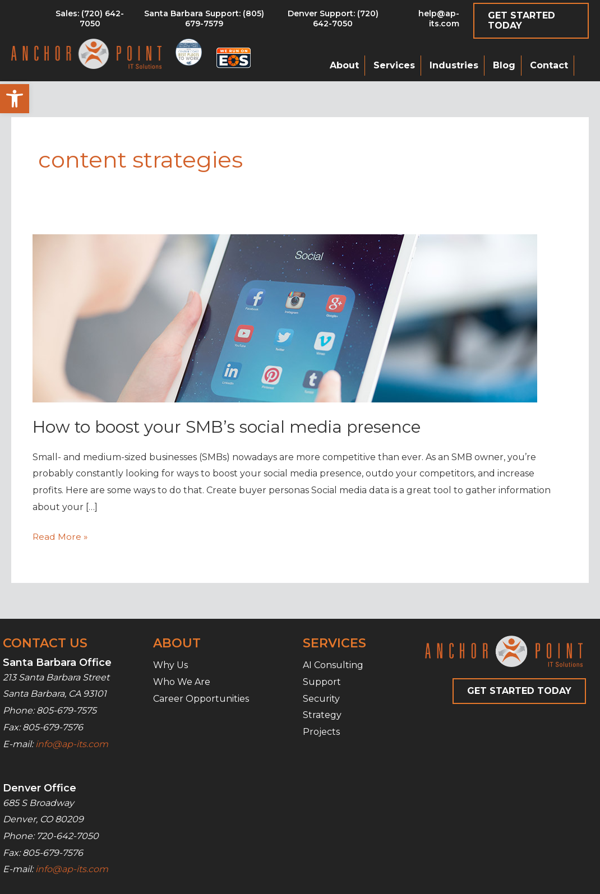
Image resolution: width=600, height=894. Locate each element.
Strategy (322, 715)
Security (321, 698)
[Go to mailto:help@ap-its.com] (426, 21)
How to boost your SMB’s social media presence (231, 426)
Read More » (61, 537)
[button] (14, 98)
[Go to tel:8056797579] (90, 21)
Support (322, 682)
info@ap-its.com (71, 743)
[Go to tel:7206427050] (333, 21)
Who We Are (181, 682)
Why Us (170, 665)
